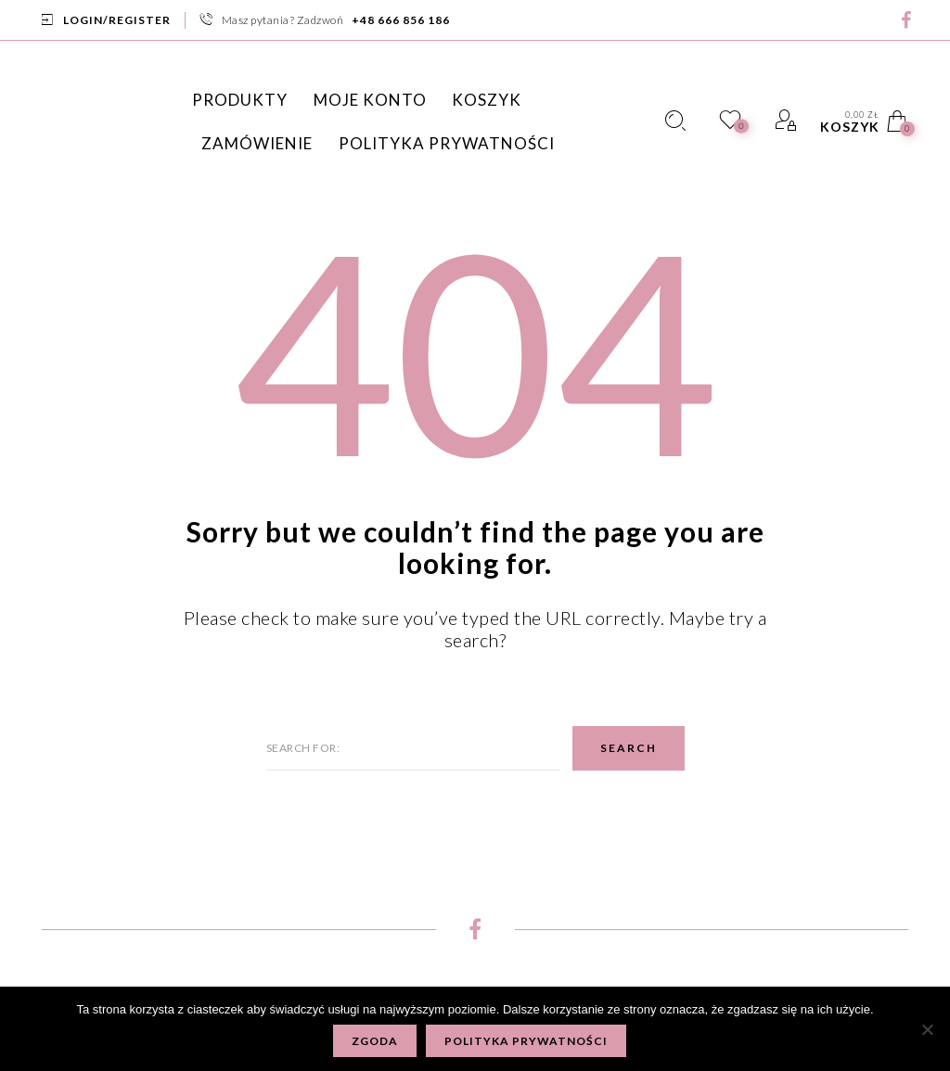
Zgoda (375, 1041)
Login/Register (117, 20)
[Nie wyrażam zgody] (927, 1029)
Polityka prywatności (526, 1041)
